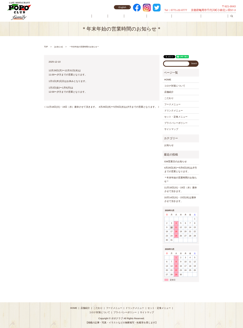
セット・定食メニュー (193, 16)
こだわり (135, 16)
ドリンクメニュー (170, 16)
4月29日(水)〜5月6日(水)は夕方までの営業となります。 (128, 106)
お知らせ (58, 47)
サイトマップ (171, 129)
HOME (113, 16)
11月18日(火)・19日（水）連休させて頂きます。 (71, 106)
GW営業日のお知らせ (175, 161)
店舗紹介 (123, 16)
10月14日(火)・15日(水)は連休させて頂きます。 (180, 199)
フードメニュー (150, 16)
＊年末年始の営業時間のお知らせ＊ (180, 179)
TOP (46, 47)
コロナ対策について (216, 16)
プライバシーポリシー (176, 123)
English (121, 7)
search (232, 16)
